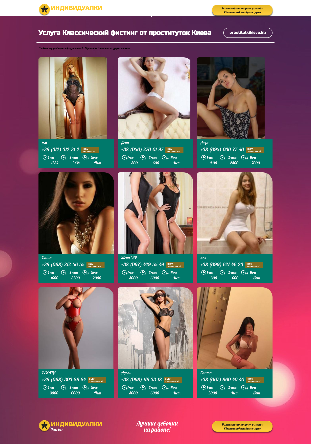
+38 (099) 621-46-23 (232, 265)
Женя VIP (129, 257)
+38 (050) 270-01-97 (152, 150)
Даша (46, 257)
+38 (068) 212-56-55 (73, 265)
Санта (206, 372)
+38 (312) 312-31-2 (70, 150)
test (44, 142)
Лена (125, 142)
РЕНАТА (49, 372)
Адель (126, 372)
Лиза (204, 142)
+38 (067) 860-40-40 (232, 380)
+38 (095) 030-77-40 (232, 150)
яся (203, 257)
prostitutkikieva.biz (248, 32)
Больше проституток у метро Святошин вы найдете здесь (242, 10)
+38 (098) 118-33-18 (151, 380)
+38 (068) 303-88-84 (74, 380)
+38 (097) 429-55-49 (152, 265)
